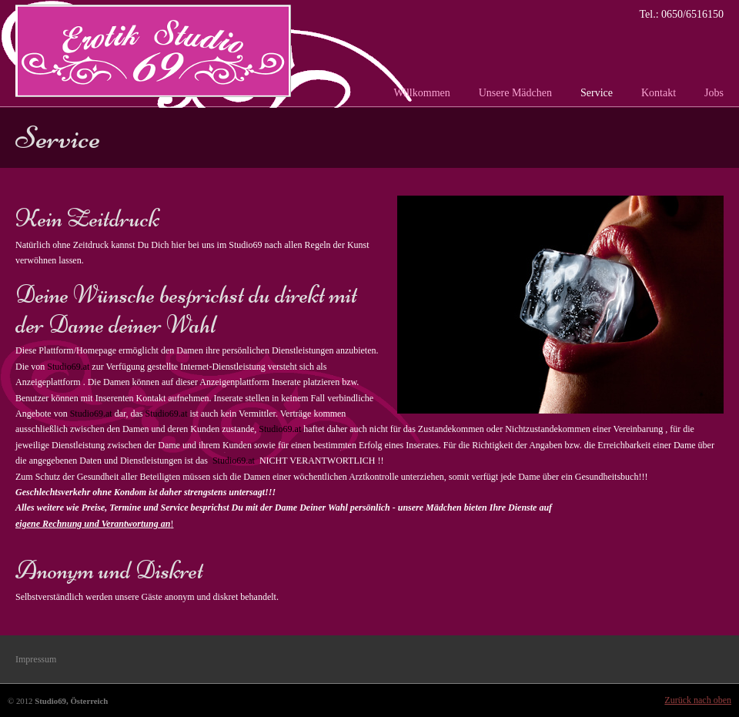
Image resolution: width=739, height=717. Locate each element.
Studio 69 (153, 51)
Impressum (35, 659)
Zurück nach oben (697, 700)
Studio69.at (68, 366)
